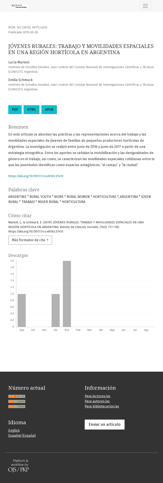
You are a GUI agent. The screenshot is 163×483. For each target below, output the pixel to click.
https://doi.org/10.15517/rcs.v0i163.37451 (35, 176)
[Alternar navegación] (145, 6)
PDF (15, 110)
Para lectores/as (97, 396)
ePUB (49, 110)
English (14, 430)
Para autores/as (97, 401)
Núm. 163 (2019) (19, 27)
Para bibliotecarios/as (102, 406)
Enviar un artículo (105, 424)
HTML (31, 110)
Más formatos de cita (29, 240)
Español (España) (22, 436)
